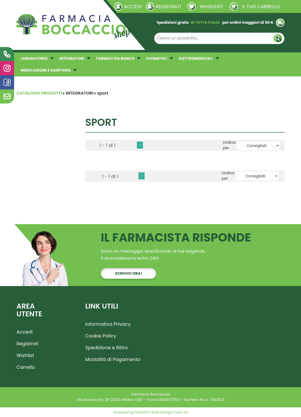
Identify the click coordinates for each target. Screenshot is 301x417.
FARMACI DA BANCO (118, 58)
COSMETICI (159, 58)
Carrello (25, 367)
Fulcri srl (180, 412)
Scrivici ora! (128, 273)
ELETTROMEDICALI (199, 58)
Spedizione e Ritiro (106, 347)
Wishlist (25, 355)
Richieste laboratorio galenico (44, 6)
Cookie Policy (100, 336)
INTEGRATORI (74, 58)
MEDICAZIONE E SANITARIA (49, 70)
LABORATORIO (37, 58)
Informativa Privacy (108, 324)
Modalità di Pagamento (113, 359)
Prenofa (141, 412)
